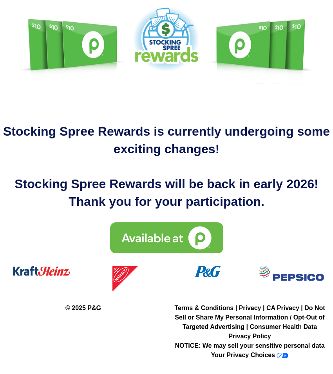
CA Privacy (282, 308)
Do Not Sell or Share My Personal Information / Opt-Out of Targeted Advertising (250, 317)
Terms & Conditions (203, 308)
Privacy (250, 308)
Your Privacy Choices (243, 355)
